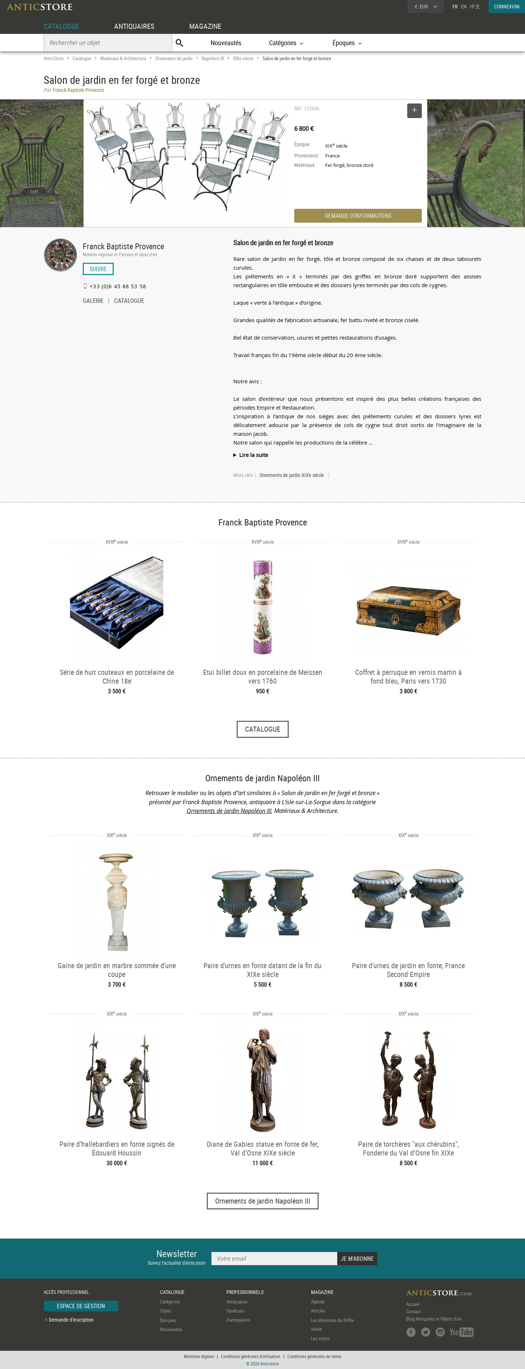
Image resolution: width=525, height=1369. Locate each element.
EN (464, 6)
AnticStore (53, 58)
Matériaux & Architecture (123, 58)
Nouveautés (226, 42)
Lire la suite (253, 454)
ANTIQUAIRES (134, 26)
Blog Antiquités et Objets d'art (434, 1318)
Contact (413, 1311)
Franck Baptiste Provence (123, 246)
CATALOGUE (61, 26)
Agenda (317, 1301)
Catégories (170, 1301)
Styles (165, 1310)
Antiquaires (237, 1301)
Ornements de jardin (173, 58)
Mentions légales (199, 1356)
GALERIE (93, 301)
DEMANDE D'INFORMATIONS (358, 216)
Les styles (320, 1338)
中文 (475, 6)
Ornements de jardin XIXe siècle (292, 475)
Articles (318, 1310)
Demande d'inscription (71, 1319)
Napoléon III (213, 58)
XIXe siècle (243, 58)
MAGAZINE (205, 26)
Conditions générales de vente (314, 1356)
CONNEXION (507, 6)
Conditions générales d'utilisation (250, 1356)
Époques (168, 1320)
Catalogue (82, 58)
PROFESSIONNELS (245, 1291)
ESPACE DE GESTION (81, 1306)
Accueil (413, 1304)
